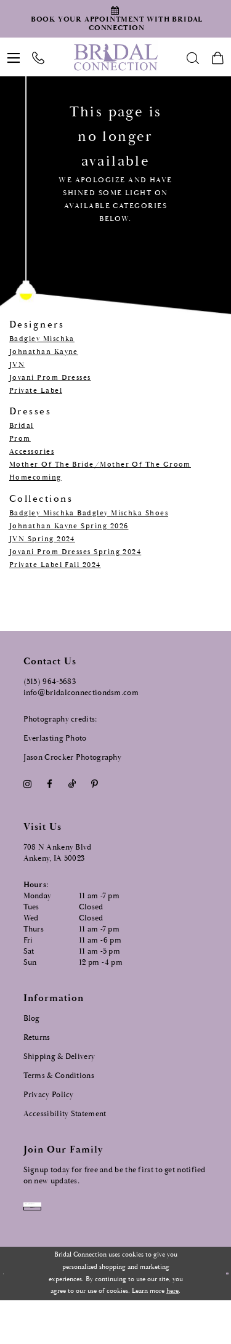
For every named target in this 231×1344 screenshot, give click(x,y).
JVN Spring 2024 (42, 539)
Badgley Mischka (42, 339)
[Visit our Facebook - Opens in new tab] (50, 785)
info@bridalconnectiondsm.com (81, 693)
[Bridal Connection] (115, 57)
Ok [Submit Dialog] (219, 1317)
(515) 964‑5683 (49, 682)
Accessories (31, 451)
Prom (20, 438)
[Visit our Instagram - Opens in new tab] (27, 785)
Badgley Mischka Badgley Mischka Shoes (88, 513)
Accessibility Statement (65, 1114)
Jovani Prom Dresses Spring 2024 (75, 552)
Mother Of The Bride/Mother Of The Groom (100, 464)
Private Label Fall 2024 (55, 564)
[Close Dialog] (9, 1318)
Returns (37, 1037)
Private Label (35, 390)
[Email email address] (102, 1214)
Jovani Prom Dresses (50, 377)
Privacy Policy (48, 1095)
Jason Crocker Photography (72, 757)
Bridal (21, 425)
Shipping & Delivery (59, 1057)
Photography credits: (60, 719)
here (172, 1335)
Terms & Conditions (58, 1076)
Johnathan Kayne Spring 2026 (68, 526)
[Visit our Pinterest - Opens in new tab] (94, 785)
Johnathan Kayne (43, 351)
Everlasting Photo (55, 738)
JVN (17, 364)
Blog (31, 1018)
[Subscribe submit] (102, 1241)
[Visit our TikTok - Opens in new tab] (72, 785)
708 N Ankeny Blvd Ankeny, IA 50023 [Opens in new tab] (57, 853)
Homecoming (35, 477)
